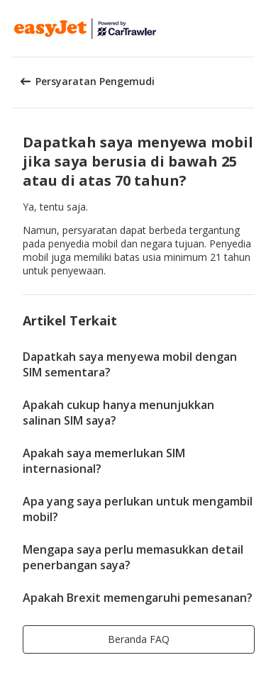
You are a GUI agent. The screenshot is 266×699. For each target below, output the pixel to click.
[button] (250, 28)
